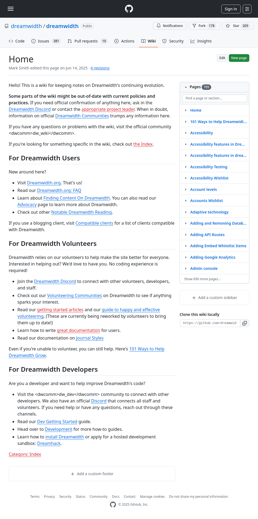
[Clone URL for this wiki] (210, 323)
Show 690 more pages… (202, 279)
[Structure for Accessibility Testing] (185, 166)
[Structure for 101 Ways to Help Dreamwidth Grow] (185, 121)
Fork (204, 26)
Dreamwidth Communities (82, 116)
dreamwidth (26, 26)
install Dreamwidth (64, 437)
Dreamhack (48, 443)
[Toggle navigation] (11, 9)
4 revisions (100, 68)
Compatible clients (94, 223)
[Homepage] (129, 8)
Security (65, 496)
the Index (143, 144)
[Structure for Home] (185, 110)
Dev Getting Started (57, 422)
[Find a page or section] (214, 98)
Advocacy (26, 204)
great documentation (78, 330)
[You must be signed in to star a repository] (238, 26)
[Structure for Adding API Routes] (185, 234)
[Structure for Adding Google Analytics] (185, 257)
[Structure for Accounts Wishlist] (185, 200)
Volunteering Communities (74, 295)
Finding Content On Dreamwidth (76, 198)
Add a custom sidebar (214, 297)
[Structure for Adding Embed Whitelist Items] (185, 245)
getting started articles (60, 310)
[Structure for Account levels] (185, 189)
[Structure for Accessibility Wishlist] (185, 177)
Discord (99, 401)
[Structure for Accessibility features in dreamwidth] (185, 155)
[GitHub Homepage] (113, 504)
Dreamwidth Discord (30, 109)
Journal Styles (89, 338)
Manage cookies (152, 496)
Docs (115, 496)
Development (58, 429)
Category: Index (25, 454)
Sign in (231, 8)
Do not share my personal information (198, 496)
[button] (244, 323)
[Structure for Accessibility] (185, 132)
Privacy (49, 496)
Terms (35, 496)
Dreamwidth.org (43, 183)
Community (99, 496)
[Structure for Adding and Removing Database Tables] (185, 223)
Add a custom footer (91, 473)
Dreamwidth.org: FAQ (59, 190)
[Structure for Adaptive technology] (185, 211)
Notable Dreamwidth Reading (81, 212)
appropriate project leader (107, 109)
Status (80, 496)
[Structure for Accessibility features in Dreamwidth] (185, 144)
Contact (130, 496)
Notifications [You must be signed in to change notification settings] (169, 25)
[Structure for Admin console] (185, 268)
